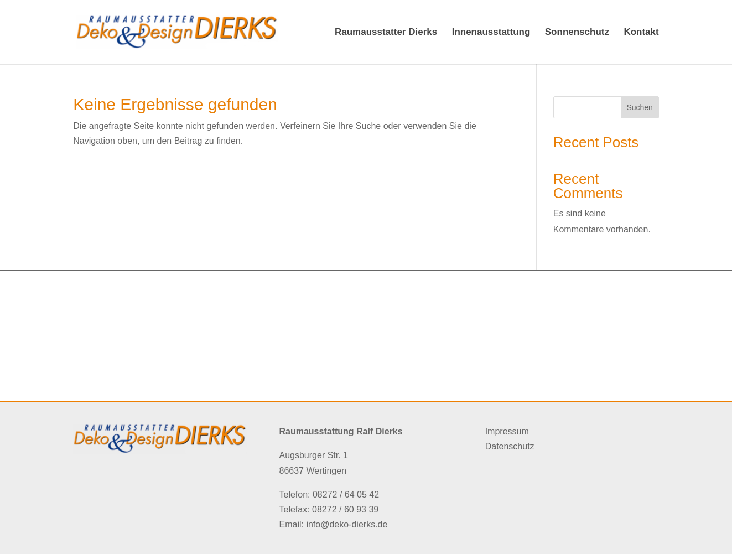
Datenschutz (509, 446)
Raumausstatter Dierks (386, 32)
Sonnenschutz (577, 32)
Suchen (639, 107)
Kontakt (641, 32)
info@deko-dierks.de (346, 524)
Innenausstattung (491, 32)
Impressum (507, 431)
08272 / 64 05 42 (346, 494)
